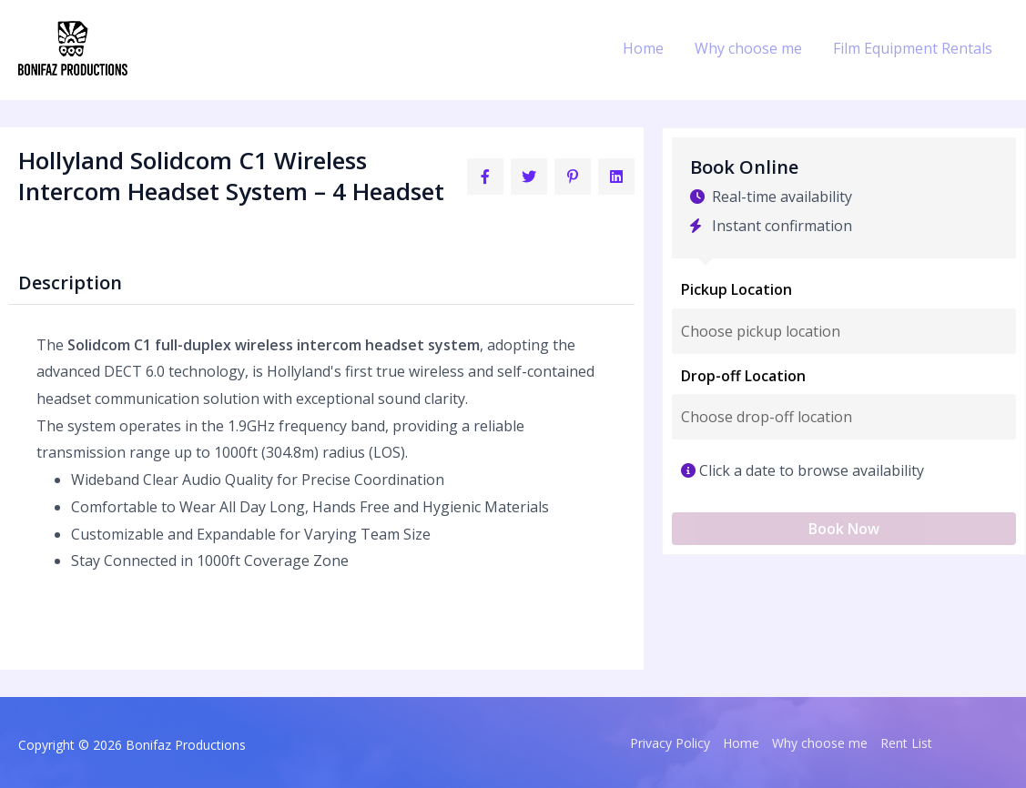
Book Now (843, 529)
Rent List (906, 743)
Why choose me (751, 48)
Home (647, 48)
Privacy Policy (670, 743)
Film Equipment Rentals (913, 48)
